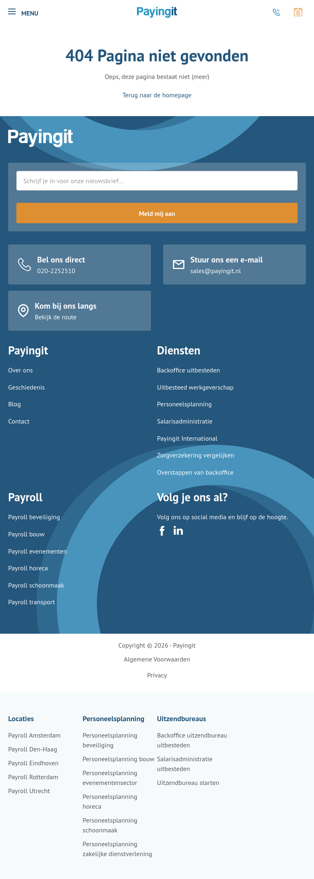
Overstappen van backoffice (195, 480)
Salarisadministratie (185, 429)
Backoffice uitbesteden (188, 378)
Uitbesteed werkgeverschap (195, 395)
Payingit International (187, 446)
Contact (18, 429)
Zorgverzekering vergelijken (195, 464)
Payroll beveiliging (34, 524)
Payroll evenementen (37, 558)
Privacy (157, 675)
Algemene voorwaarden (157, 659)
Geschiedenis (26, 395)
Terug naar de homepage (157, 95)
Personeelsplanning (184, 412)
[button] (12, 11)
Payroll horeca (28, 575)
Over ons (20, 378)
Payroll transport (31, 609)
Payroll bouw (26, 541)
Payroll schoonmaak (36, 592)
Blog (14, 412)
